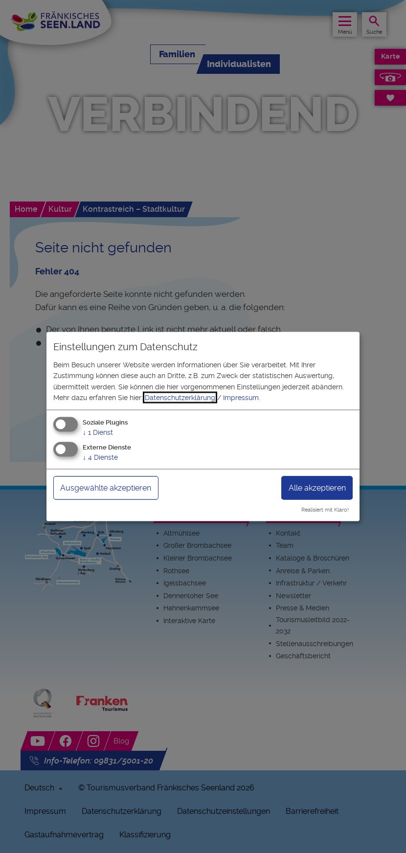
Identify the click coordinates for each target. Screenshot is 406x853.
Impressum (241, 398)
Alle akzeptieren (317, 488)
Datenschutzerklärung (180, 398)
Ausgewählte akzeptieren (105, 488)
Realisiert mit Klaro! (325, 510)
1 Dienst (98, 432)
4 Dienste (100, 457)
